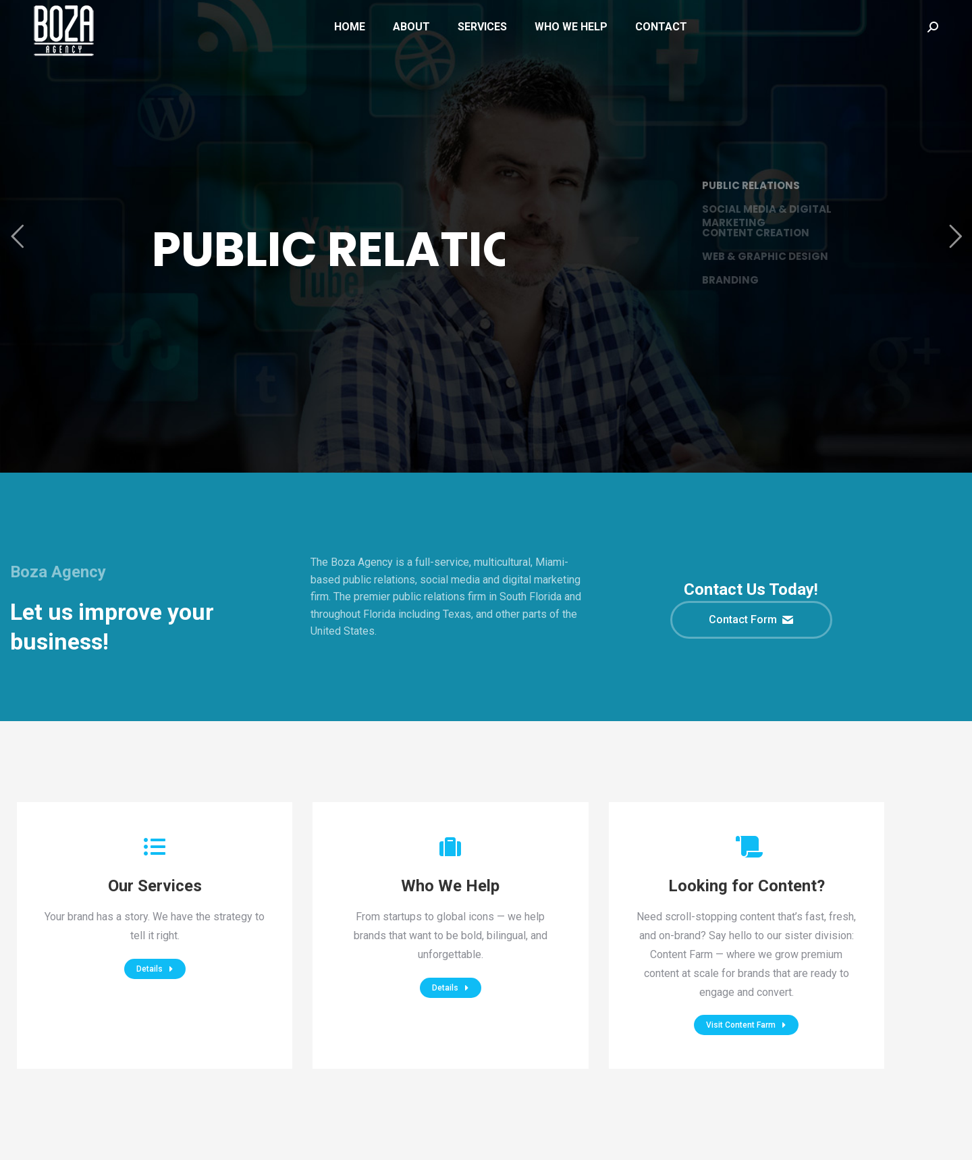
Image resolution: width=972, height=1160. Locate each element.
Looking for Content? (746, 885)
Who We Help (450, 885)
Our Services (155, 885)
